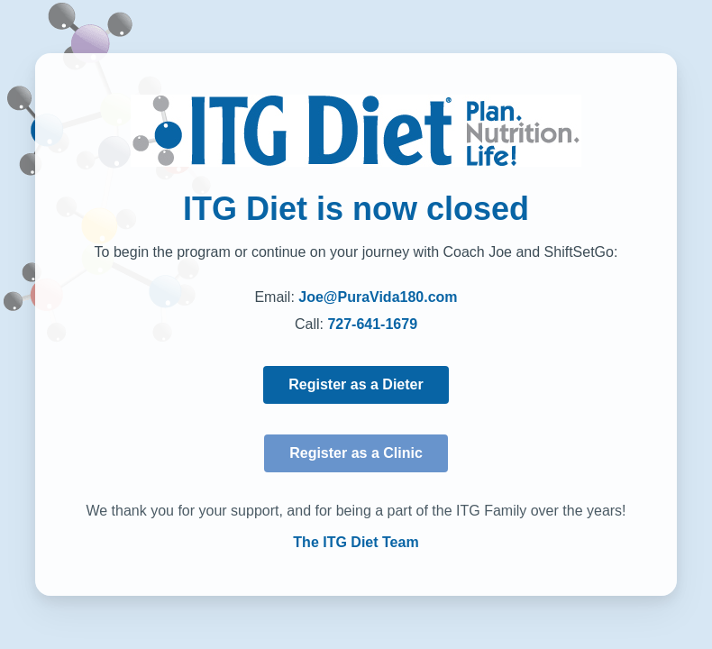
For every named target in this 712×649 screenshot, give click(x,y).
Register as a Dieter (355, 384)
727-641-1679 (372, 324)
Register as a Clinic (356, 453)
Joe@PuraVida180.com (377, 297)
